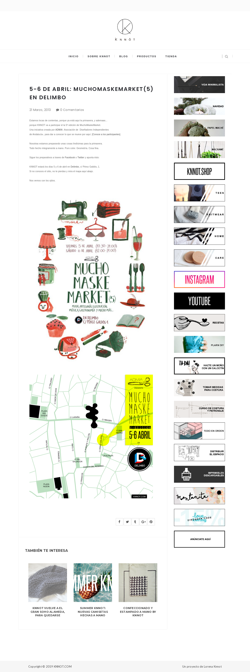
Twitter (81, 157)
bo (77, 167)
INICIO (74, 56)
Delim (74, 167)
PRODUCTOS (146, 56)
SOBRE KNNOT (99, 56)
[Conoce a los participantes (106, 134)
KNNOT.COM (63, 666)
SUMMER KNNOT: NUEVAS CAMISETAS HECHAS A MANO (93, 611)
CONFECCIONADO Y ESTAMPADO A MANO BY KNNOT (138, 611)
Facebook (70, 157)
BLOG (123, 56)
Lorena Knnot (213, 666)
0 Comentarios (72, 110)
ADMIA (59, 130)
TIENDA (171, 56)
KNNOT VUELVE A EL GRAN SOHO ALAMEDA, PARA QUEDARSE (48, 611)
